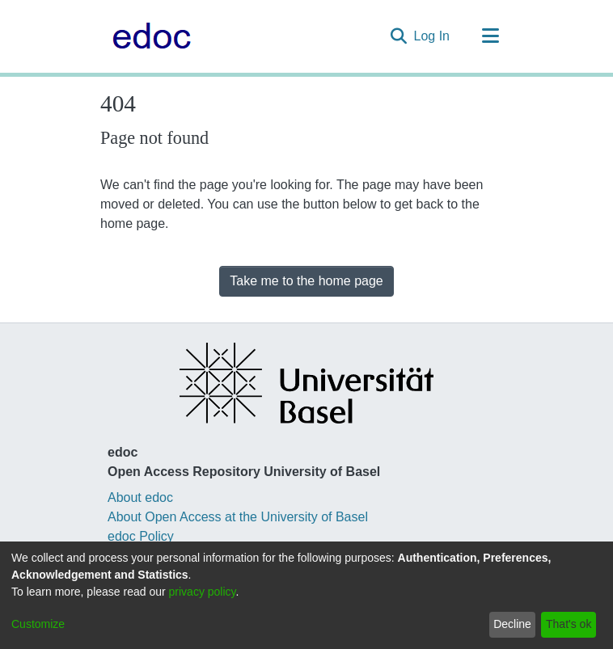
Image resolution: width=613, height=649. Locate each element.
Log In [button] (432, 36)
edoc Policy (141, 536)
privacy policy (202, 591)
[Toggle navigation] (490, 36)
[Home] (147, 36)
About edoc (140, 497)
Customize (38, 623)
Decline (512, 623)
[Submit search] (399, 36)
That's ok (568, 623)
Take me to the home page (306, 281)
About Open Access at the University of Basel (238, 517)
